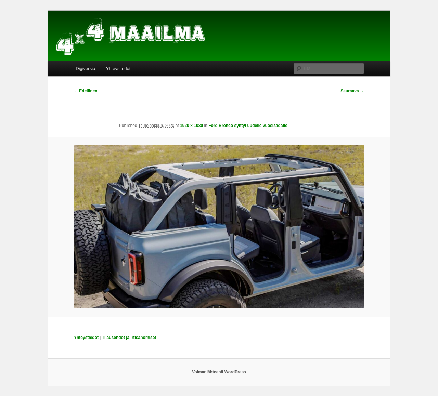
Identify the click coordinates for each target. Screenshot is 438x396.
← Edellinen (86, 91)
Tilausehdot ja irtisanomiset (129, 337)
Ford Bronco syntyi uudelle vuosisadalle (247, 125)
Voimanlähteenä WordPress (219, 372)
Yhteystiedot (118, 68)
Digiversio (85, 68)
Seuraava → (352, 91)
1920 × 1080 (191, 125)
